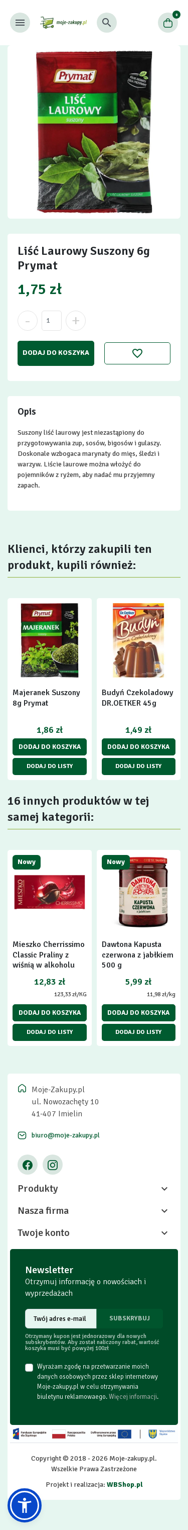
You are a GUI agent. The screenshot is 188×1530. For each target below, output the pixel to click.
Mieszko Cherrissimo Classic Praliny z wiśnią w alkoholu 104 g (49, 960)
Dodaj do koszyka (56, 352)
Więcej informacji (133, 1397)
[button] (106, 22)
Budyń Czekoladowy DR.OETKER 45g (137, 698)
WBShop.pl (125, 1484)
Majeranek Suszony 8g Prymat (46, 698)
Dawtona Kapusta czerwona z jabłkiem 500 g (137, 955)
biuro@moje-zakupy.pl (66, 1135)
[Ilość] (52, 321)
